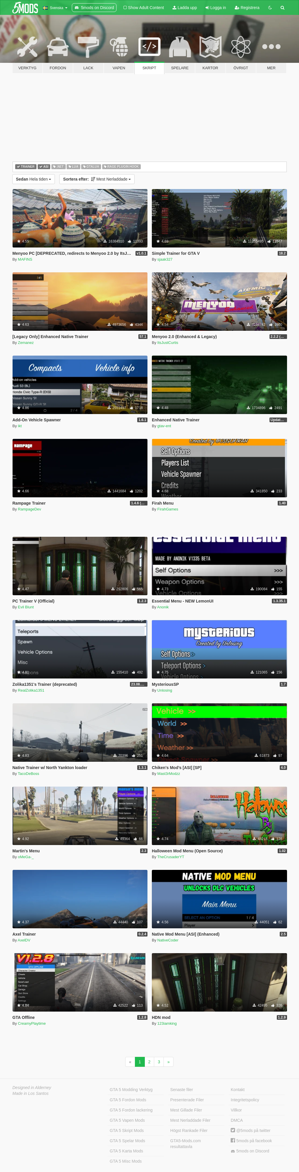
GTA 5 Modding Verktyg (131, 1089)
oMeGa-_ (26, 857)
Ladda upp (185, 7)
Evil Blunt (26, 607)
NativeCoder (167, 940)
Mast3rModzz (168, 773)
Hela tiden (33, 179)
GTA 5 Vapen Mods (127, 1120)
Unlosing (164, 690)
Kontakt (237, 1089)
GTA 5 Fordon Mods (128, 1099)
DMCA (237, 1120)
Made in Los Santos (31, 1093)
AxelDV (24, 940)
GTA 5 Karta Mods (126, 1151)
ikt (20, 426)
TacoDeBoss (28, 773)
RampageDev (29, 509)
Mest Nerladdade (97, 179)
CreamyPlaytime (32, 1023)
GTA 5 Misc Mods (126, 1161)
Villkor (236, 1110)
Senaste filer (181, 1089)
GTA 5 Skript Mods (127, 1130)
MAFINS (25, 259)
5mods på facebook (251, 1140)
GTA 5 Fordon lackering (131, 1110)
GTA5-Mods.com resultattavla (185, 1143)
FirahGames (167, 509)
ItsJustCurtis (167, 342)
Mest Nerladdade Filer (190, 1120)
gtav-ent (164, 426)
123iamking (167, 1023)
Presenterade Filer (187, 1099)
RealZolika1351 (31, 690)
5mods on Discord (250, 1151)
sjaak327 (165, 259)
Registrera (247, 7)
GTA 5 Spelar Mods (127, 1140)
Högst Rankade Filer (189, 1130)
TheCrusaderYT (170, 857)
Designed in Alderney (32, 1087)
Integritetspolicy (245, 1099)
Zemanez (26, 342)
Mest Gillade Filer (186, 1110)
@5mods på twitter (250, 1130)
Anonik (163, 607)
